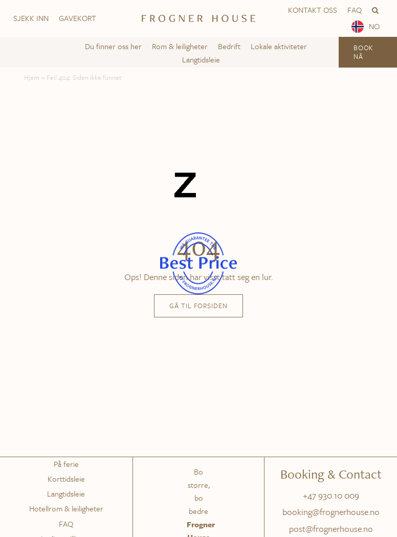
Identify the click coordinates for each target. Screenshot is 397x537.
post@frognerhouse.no (331, 528)
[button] (375, 10)
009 (351, 495)
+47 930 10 (323, 495)
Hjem (31, 77)
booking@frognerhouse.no (331, 511)
